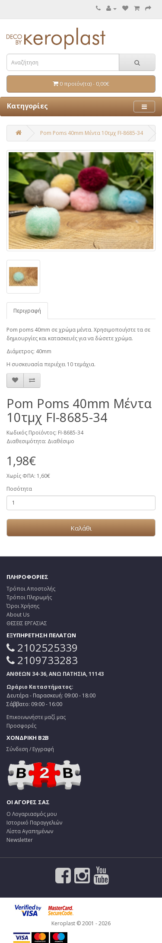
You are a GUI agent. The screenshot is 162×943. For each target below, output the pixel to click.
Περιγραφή (27, 310)
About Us (17, 614)
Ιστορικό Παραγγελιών (34, 822)
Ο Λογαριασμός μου (31, 814)
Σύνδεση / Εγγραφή (30, 749)
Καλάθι (81, 528)
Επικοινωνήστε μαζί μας (36, 717)
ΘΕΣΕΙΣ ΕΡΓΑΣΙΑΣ (26, 623)
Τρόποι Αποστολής (30, 588)
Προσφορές (21, 725)
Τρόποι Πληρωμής (29, 597)
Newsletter (19, 840)
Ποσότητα (19, 488)
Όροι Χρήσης (22, 606)
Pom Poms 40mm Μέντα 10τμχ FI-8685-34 (91, 133)
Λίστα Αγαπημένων (29, 831)
